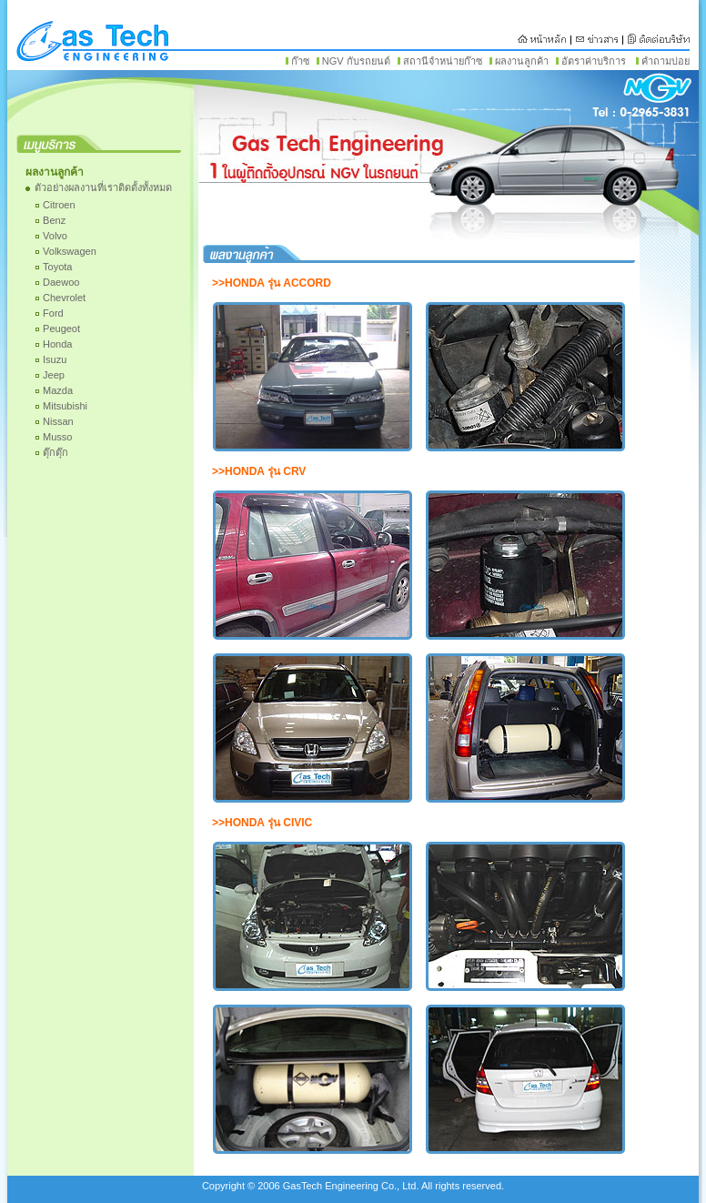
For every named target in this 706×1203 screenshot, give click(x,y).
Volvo (55, 235)
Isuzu (54, 359)
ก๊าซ (300, 61)
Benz (54, 220)
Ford (53, 313)
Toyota (57, 266)
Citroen (59, 204)
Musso (57, 436)
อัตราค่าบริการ (593, 61)
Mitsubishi (65, 405)
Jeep (54, 374)
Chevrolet (64, 297)
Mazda (58, 390)
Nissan (58, 421)
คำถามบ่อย (665, 61)
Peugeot (61, 328)
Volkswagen (69, 251)
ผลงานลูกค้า (522, 61)
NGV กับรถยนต (356, 61)
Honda (57, 344)
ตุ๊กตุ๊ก (55, 452)
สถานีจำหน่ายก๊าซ (442, 61)
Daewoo (61, 282)
